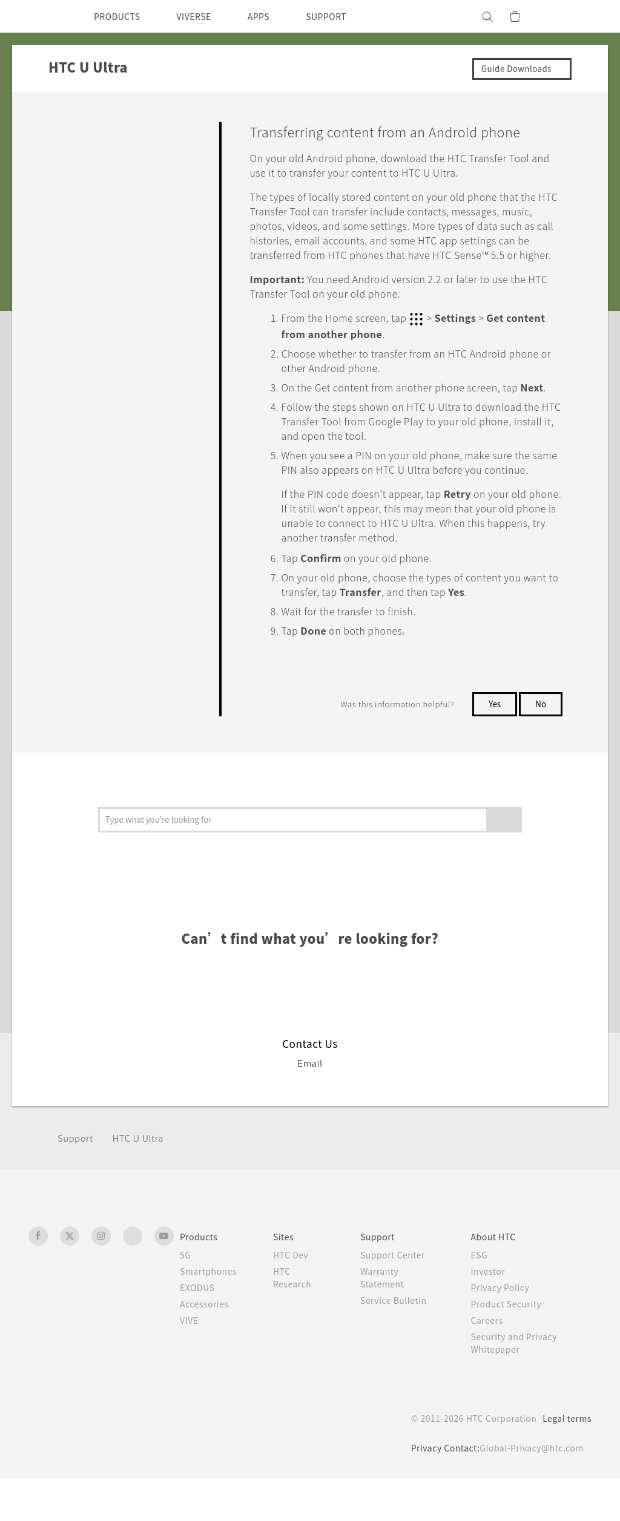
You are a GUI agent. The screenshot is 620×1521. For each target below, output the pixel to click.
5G (185, 1297)
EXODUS (200, 1329)
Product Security (512, 1346)
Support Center (399, 1297)
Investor (493, 1313)
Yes (492, 746)
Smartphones (210, 1313)
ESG (483, 1297)
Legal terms (564, 1460)
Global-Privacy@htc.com (528, 1490)
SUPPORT (347, 16)
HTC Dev (297, 1297)
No (540, 746)
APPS (275, 16)
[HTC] (43, 16)
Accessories (206, 1346)
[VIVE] (575, 16)
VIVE (191, 1362)
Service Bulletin (399, 1342)
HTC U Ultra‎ (144, 1180)
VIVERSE (204, 16)
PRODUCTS (120, 16)
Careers (491, 1362)
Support (77, 1180)
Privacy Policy (505, 1329)
